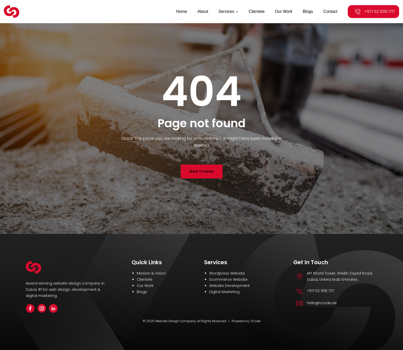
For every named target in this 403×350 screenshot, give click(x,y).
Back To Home (202, 171)
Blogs (142, 291)
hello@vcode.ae (322, 302)
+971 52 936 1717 (379, 11)
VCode (255, 321)
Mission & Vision (151, 273)
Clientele (144, 279)
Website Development (229, 285)
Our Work (145, 285)
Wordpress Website (227, 273)
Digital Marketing (224, 291)
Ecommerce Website (228, 279)
